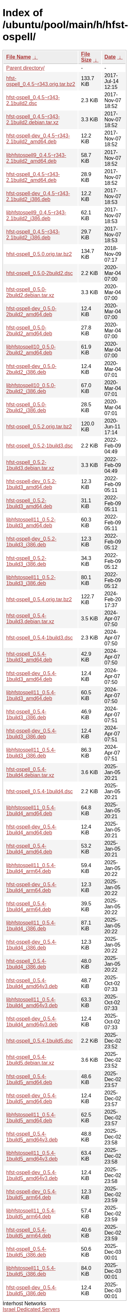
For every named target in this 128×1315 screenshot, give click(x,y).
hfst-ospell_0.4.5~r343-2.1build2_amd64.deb (33, 177)
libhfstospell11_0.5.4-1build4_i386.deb (31, 925)
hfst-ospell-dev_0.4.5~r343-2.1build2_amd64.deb (38, 138)
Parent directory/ (25, 68)
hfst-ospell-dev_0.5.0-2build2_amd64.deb (31, 311)
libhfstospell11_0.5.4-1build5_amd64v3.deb (31, 1156)
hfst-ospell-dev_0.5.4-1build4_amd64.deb (31, 829)
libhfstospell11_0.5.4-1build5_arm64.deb (31, 1213)
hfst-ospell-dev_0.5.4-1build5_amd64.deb (31, 1098)
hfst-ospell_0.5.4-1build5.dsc (39, 1041)
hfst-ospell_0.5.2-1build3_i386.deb (26, 561)
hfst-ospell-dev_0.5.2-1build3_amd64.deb (31, 484)
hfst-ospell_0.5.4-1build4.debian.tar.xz (30, 772)
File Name (18, 57)
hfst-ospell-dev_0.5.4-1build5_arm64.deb (31, 1194)
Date (110, 57)
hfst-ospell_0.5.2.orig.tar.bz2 (39, 426)
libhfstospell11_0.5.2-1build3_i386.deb (31, 580)
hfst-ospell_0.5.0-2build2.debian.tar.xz (30, 292)
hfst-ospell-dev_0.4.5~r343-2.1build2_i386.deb (38, 196)
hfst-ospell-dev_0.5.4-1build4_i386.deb (31, 944)
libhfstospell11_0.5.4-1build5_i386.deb (31, 1271)
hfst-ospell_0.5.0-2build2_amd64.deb (29, 330)
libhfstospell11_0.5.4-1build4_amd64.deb (31, 810)
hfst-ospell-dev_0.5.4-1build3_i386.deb (31, 733)
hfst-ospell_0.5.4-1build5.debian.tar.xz (30, 1060)
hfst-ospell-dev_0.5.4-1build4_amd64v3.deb (31, 1021)
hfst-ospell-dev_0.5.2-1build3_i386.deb (31, 541)
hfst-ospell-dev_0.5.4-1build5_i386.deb (31, 1290)
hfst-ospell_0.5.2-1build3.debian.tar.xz (30, 465)
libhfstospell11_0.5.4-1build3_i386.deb (31, 753)
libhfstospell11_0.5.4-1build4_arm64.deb (31, 868)
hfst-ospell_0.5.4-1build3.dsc (39, 637)
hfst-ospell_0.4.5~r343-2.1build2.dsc (33, 100)
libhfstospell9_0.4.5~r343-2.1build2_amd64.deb (36, 158)
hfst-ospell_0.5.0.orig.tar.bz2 (39, 254)
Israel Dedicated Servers (31, 1309)
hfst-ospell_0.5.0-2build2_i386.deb (26, 407)
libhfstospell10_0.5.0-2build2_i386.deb (31, 388)
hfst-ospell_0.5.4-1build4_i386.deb (26, 964)
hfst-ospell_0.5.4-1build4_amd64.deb (29, 849)
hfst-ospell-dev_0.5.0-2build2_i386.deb (31, 369)
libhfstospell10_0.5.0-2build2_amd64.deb (31, 349)
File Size (86, 57)
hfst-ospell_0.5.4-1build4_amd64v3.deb (31, 983)
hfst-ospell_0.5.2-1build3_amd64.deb (29, 503)
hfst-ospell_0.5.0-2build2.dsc (39, 273)
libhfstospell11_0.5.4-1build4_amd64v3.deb (31, 1002)
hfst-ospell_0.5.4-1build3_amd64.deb (29, 657)
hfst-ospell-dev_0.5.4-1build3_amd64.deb (31, 676)
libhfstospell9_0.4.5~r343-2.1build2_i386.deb (36, 215)
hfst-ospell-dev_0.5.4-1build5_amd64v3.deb (31, 1175)
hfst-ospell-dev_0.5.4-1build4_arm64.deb (31, 887)
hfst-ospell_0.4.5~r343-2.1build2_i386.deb (33, 234)
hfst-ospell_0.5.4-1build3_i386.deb (26, 714)
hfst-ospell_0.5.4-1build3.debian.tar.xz (30, 618)
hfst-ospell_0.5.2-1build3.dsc (39, 445)
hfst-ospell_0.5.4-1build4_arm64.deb (28, 906)
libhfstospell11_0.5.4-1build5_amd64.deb (31, 1117)
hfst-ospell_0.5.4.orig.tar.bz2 (39, 599)
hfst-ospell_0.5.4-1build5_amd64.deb (29, 1079)
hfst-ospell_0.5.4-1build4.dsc (39, 791)
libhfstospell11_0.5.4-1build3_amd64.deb (31, 695)
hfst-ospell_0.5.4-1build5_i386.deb (26, 1252)
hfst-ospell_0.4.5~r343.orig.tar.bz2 (40, 81)
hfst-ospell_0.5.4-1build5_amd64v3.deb (31, 1136)
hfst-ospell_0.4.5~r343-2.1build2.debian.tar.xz (33, 119)
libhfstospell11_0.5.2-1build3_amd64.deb (31, 522)
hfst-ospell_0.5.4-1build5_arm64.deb (28, 1232)
